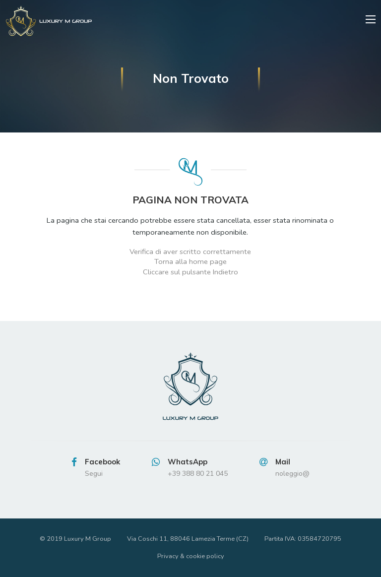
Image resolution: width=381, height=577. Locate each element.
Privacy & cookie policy (190, 556)
